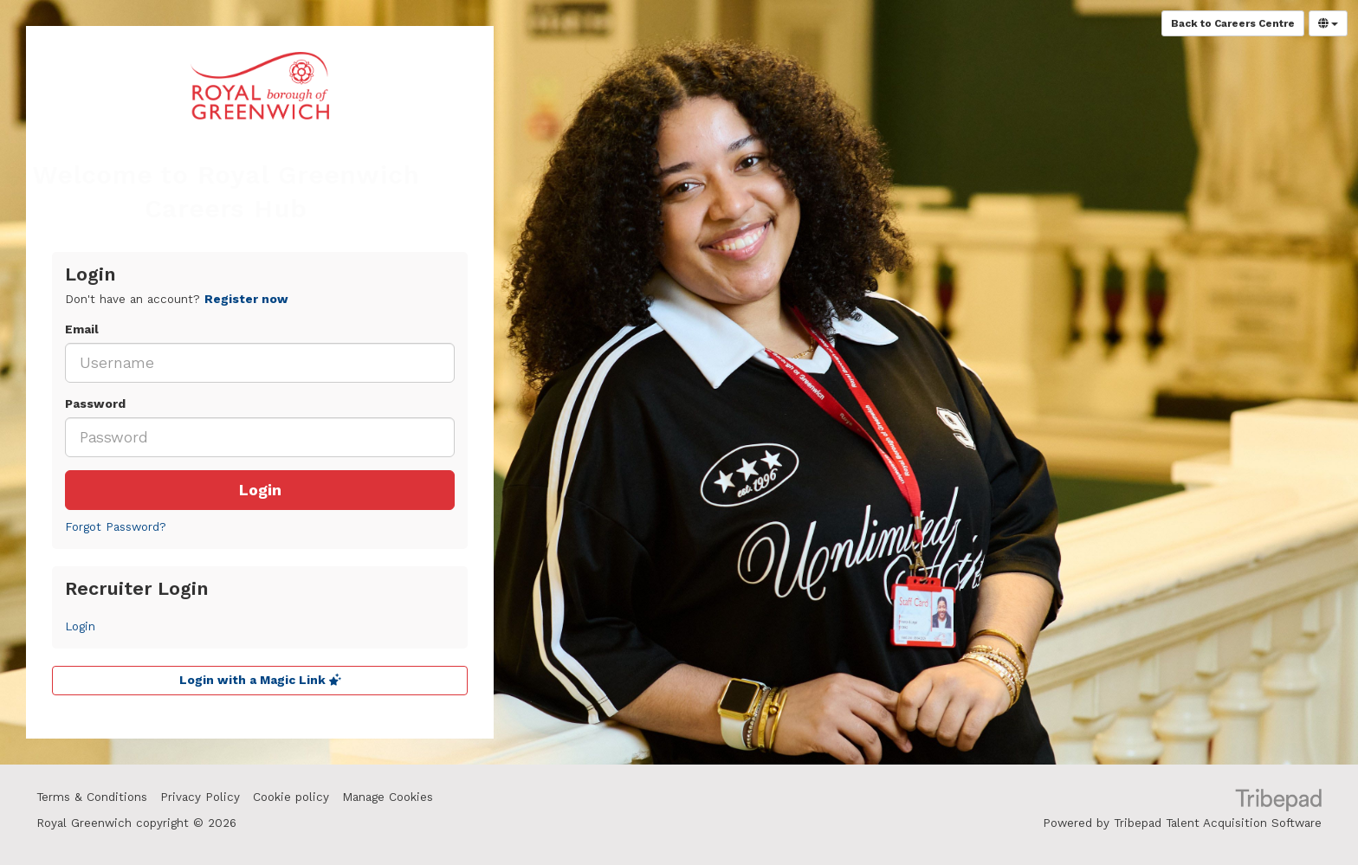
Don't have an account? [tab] (176, 299)
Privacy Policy (200, 797)
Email (82, 329)
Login (260, 490)
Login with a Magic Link (260, 680)
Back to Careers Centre (1233, 23)
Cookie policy (291, 797)
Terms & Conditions (91, 797)
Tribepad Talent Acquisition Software (1218, 823)
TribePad (1278, 802)
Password (95, 404)
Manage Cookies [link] (387, 797)
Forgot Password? (115, 527)
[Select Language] (1328, 23)
